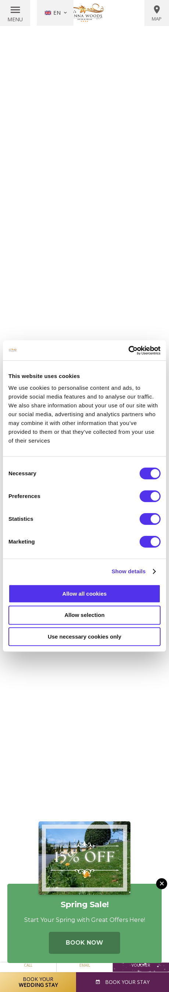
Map (157, 13)
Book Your (38, 981)
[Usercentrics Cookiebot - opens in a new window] (128, 350)
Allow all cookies (84, 594)
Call (28, 965)
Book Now (84, 942)
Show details (129, 571)
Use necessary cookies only (84, 636)
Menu (15, 19)
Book (127, 981)
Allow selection (84, 615)
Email (84, 965)
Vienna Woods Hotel (84, 13)
